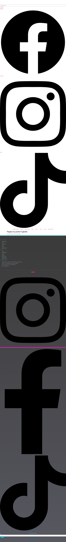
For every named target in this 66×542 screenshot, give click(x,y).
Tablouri (36, 229)
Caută (2, 7)
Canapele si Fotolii (16, 229)
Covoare (45, 229)
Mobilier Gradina (50, 229)
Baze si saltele (27, 229)
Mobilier (21, 229)
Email (0, 534)
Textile (32, 229)
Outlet (41, 229)
